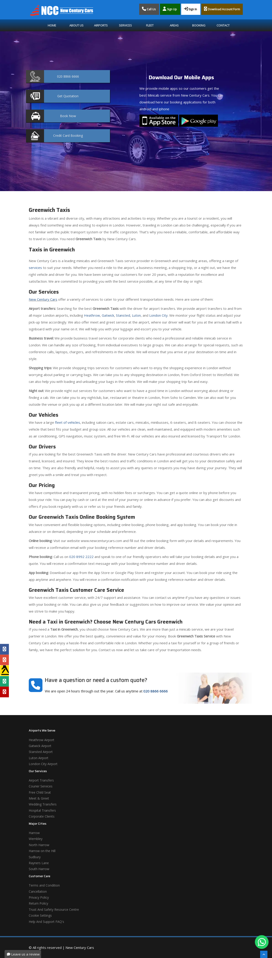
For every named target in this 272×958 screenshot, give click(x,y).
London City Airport (43, 764)
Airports (101, 25)
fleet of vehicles (67, 422)
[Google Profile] (4, 660)
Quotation (67, 96)
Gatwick (108, 315)
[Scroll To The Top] (263, 954)
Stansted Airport (41, 752)
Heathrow (92, 315)
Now (68, 116)
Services (125, 25)
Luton (136, 315)
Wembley (35, 839)
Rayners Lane (39, 863)
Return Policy (38, 903)
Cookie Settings (40, 915)
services (35, 267)
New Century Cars (43, 299)
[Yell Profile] (4, 670)
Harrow (34, 833)
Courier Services (40, 786)
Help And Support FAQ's (46, 921)
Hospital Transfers (42, 810)
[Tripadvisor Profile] (4, 681)
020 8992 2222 (81, 556)
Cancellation (38, 891)
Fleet (150, 25)
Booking (198, 25)
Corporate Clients (42, 816)
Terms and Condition (44, 885)
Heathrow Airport (41, 740)
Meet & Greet (39, 798)
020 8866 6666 (155, 691)
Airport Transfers (41, 780)
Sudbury (35, 857)
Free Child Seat (40, 792)
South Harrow (39, 869)
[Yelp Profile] (4, 692)
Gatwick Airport (40, 746)
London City (158, 315)
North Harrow (39, 845)
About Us (76, 25)
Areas (174, 25)
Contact (223, 25)
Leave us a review (23, 954)
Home (52, 25)
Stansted (123, 315)
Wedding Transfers (43, 804)
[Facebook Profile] (4, 649)
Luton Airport (38, 758)
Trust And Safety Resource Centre (54, 909)
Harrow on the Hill (42, 851)
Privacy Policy (39, 897)
